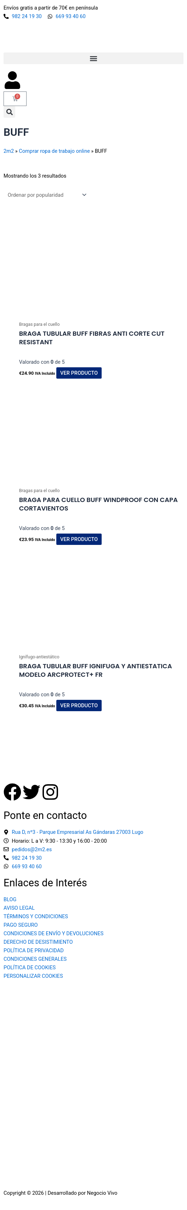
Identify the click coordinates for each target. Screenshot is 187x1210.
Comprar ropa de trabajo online (54, 151)
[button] (93, 58)
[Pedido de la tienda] (46, 195)
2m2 (9, 151)
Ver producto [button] (79, 373)
